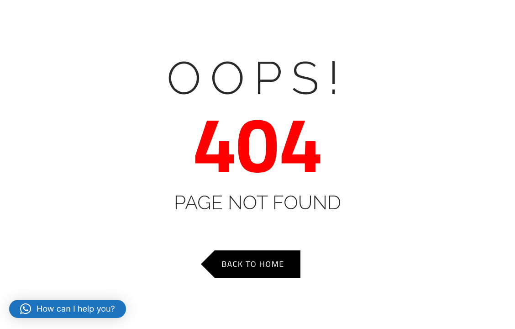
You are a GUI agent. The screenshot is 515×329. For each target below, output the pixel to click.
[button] (67, 309)
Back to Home (252, 263)
